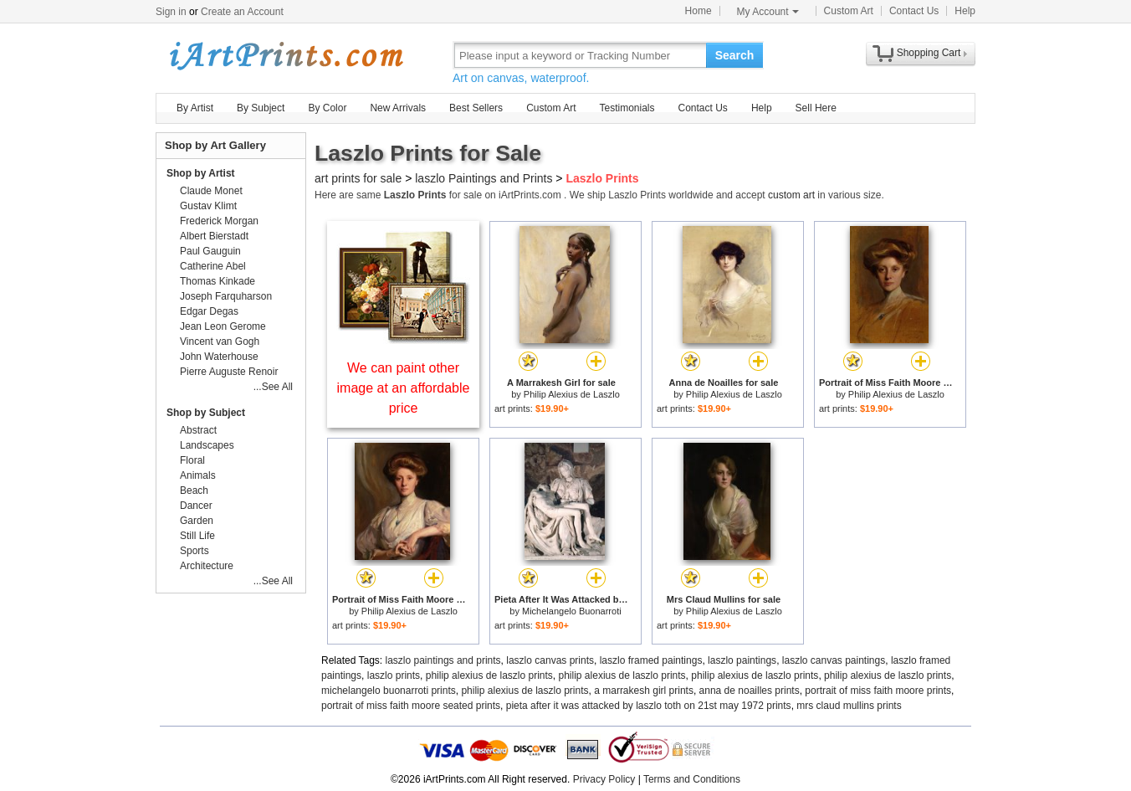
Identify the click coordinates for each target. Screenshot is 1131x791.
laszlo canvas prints (550, 660)
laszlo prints (393, 675)
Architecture (206, 566)
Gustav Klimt (208, 206)
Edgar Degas (209, 311)
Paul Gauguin (210, 251)
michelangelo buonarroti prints (388, 690)
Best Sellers (476, 108)
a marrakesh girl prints (643, 690)
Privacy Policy (604, 779)
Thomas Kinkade (217, 281)
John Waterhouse (219, 356)
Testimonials (626, 108)
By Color (327, 108)
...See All (273, 387)
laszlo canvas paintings (833, 660)
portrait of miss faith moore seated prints (410, 705)
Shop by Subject (205, 413)
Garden (196, 520)
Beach (194, 490)
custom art (791, 195)
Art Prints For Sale (285, 55)
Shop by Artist (200, 173)
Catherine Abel (213, 266)
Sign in (171, 12)
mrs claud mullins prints (848, 705)
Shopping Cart (929, 53)
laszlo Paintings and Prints (483, 178)
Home (698, 11)
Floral (192, 460)
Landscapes (207, 445)
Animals (198, 475)
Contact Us (914, 11)
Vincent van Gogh (219, 341)
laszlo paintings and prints (443, 660)
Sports (194, 551)
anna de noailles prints (749, 690)
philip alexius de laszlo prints (489, 675)
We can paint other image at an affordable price (403, 388)
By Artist (195, 108)
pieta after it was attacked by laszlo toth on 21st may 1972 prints (648, 705)
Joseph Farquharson (226, 296)
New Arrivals (398, 108)
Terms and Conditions (691, 779)
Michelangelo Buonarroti (572, 611)
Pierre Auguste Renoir (229, 372)
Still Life (197, 536)
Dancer (196, 505)
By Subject (260, 108)
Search (735, 55)
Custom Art (848, 11)
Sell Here (816, 108)
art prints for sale (358, 178)
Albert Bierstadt (214, 236)
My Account (768, 12)
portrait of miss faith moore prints (878, 690)
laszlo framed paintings (651, 660)
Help (964, 11)
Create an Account (242, 12)
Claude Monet (211, 191)
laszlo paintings (742, 660)
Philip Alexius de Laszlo (572, 394)
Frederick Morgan (219, 221)
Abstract (198, 430)
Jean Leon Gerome (223, 326)
